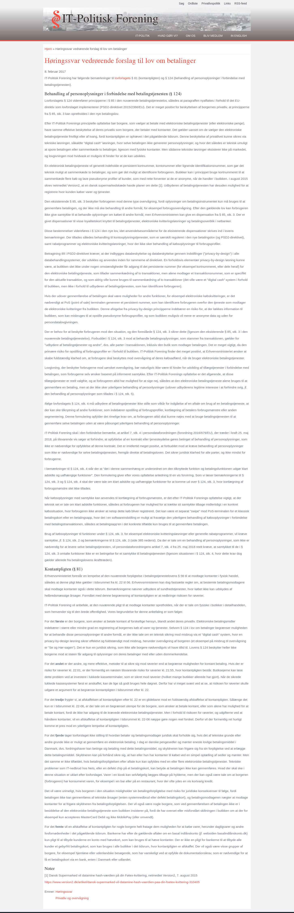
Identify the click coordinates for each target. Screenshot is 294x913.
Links (227, 3)
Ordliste (193, 3)
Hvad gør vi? (168, 35)
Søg (181, 3)
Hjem (48, 49)
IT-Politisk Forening (110, 18)
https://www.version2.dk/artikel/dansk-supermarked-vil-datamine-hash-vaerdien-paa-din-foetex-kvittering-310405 (122, 882)
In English (239, 35)
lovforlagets (123, 78)
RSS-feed (240, 3)
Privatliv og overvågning (72, 898)
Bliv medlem (213, 35)
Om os (190, 35)
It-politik (142, 35)
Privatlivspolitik (211, 3)
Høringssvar (64, 891)
